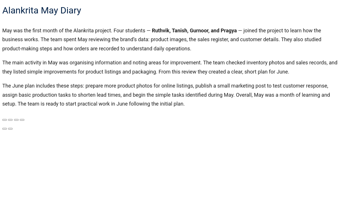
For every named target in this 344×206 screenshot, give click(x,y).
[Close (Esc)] (22, 120)
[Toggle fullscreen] (10, 120)
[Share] (16, 120)
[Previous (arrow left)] (4, 129)
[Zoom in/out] (4, 120)
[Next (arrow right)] (10, 129)
